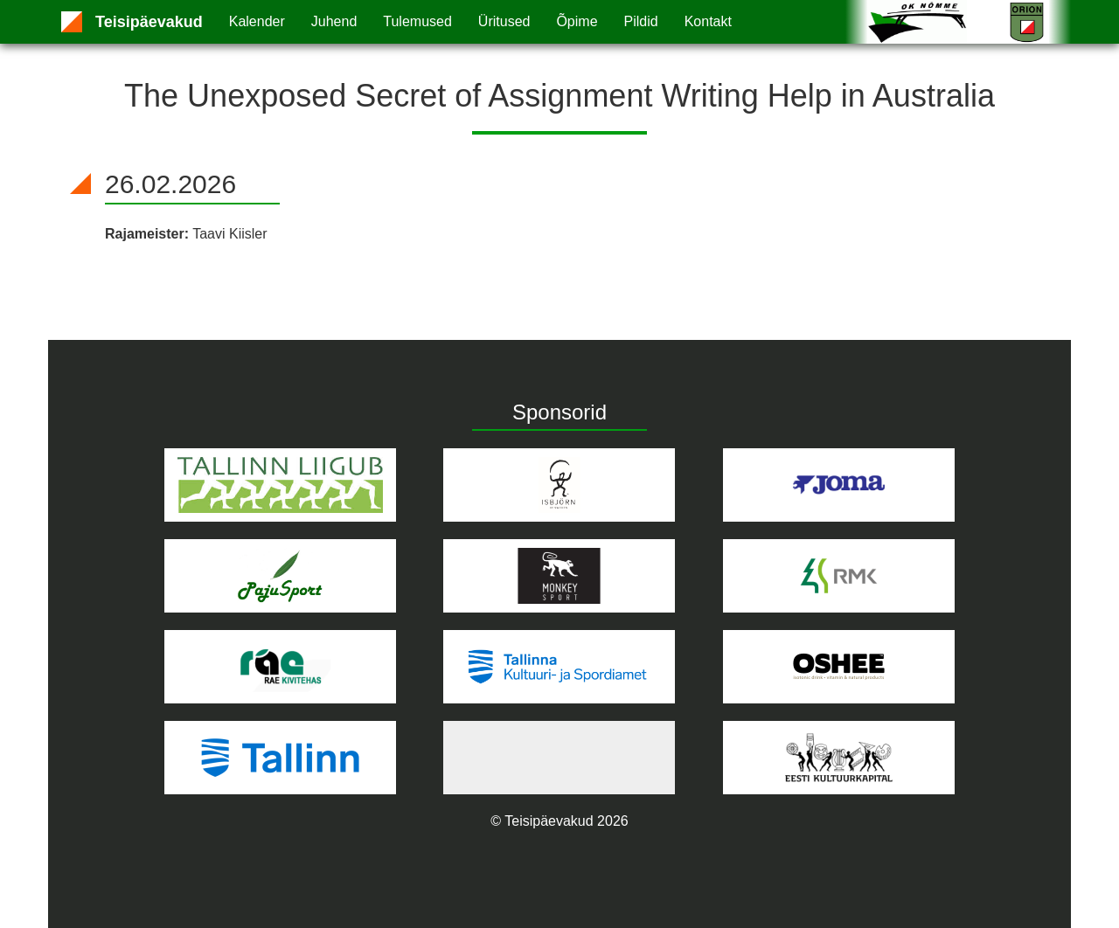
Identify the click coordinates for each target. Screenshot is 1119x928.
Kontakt (708, 21)
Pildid (641, 21)
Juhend (334, 21)
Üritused (504, 21)
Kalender (257, 21)
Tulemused (417, 21)
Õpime (576, 21)
